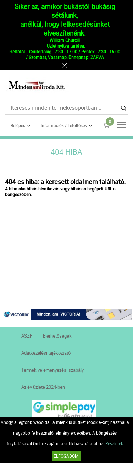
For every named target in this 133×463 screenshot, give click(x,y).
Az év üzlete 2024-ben (43, 387)
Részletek (114, 443)
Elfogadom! (66, 456)
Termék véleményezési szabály (52, 370)
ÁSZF (26, 336)
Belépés (18, 125)
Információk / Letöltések (64, 125)
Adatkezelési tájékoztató (46, 353)
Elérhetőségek (57, 336)
